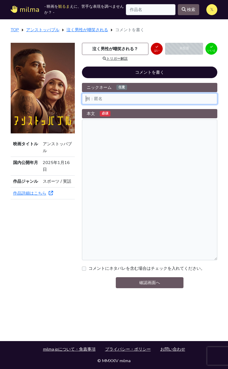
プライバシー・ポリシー (128, 349)
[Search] (150, 9)
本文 (98, 113)
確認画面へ (149, 283)
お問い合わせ (172, 349)
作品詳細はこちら (33, 193)
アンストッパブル (42, 30)
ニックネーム (107, 87)
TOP (15, 30)
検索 (188, 9)
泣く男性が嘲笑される (87, 30)
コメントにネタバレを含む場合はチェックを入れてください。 (146, 268)
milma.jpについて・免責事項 (69, 349)
